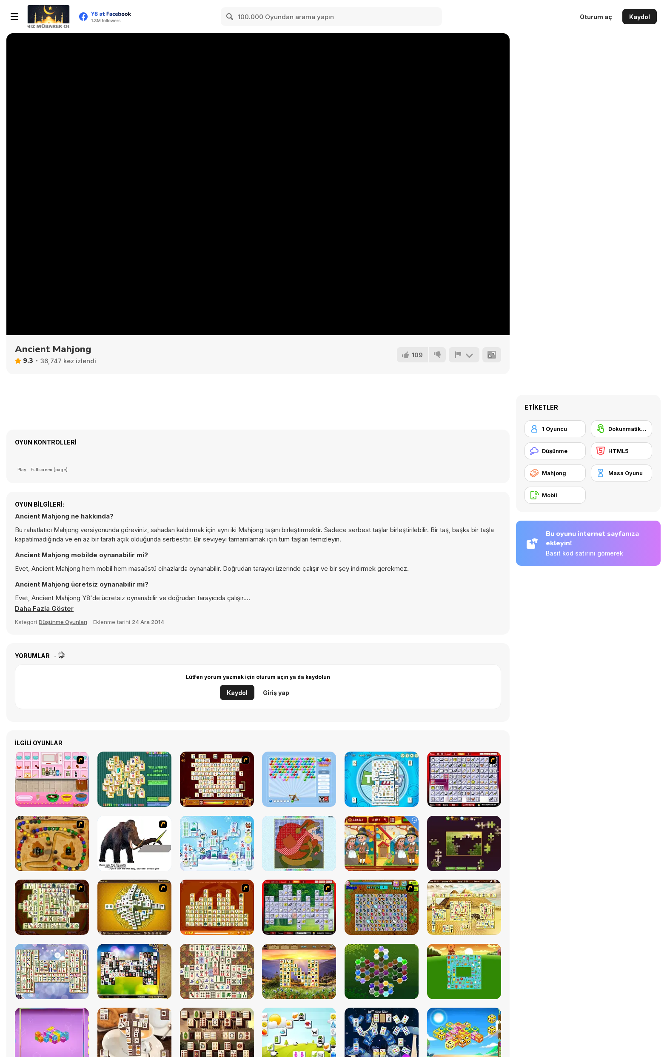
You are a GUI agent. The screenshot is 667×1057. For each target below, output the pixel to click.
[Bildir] (464, 354)
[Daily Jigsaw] (464, 843)
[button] (44, 608)
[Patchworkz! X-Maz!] (299, 843)
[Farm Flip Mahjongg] (464, 971)
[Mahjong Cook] (299, 907)
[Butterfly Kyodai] (382, 907)
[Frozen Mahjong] (217, 843)
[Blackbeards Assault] (52, 843)
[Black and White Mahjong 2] (134, 971)
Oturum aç (596, 16)
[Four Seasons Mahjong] (299, 971)
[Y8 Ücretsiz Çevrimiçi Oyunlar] (48, 16)
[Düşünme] (555, 450)
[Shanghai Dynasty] (52, 907)
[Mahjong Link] (217, 779)
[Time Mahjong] (382, 779)
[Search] (230, 16)
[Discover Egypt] (464, 907)
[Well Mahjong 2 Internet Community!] (134, 779)
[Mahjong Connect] (217, 907)
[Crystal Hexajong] (382, 971)
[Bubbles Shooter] (299, 779)
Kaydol (639, 16)
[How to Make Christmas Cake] (52, 779)
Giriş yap (276, 692)
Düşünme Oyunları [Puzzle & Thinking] (63, 621)
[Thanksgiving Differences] (382, 843)
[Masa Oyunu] (621, 472)
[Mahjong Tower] (134, 907)
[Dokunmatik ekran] (621, 428)
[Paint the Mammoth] (134, 843)
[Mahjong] (555, 472)
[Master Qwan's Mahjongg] (217, 971)
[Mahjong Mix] (52, 971)
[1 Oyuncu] (555, 428)
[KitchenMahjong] (464, 779)
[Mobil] (555, 495)
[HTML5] (621, 450)
